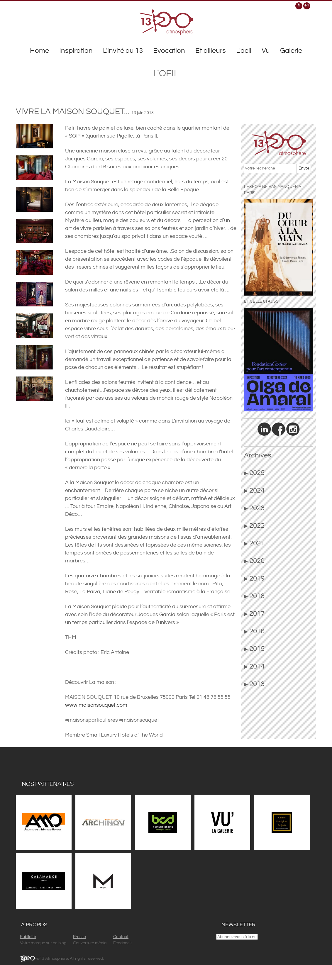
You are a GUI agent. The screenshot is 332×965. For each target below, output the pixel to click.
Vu (266, 51)
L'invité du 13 (123, 51)
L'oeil (243, 51)
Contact (120, 937)
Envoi (304, 168)
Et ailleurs (210, 51)
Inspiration (76, 51)
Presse (79, 937)
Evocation (169, 51)
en (306, 5)
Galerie (291, 51)
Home (39, 51)
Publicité (28, 937)
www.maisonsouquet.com (96, 705)
